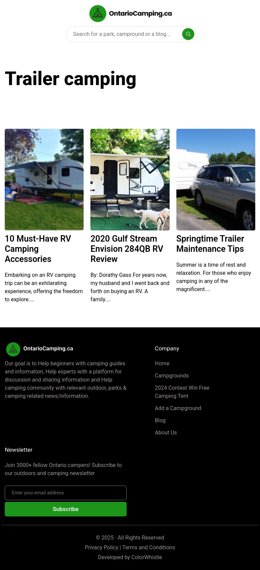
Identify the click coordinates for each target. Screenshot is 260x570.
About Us (166, 432)
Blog (160, 420)
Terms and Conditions (148, 547)
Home (162, 363)
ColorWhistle (146, 557)
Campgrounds (172, 375)
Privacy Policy (101, 547)
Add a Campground (178, 408)
